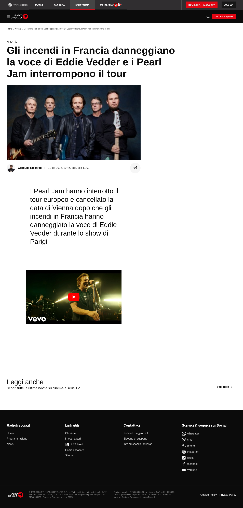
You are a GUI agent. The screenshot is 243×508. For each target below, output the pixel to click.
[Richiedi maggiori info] (136, 433)
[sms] (187, 440)
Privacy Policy (227, 494)
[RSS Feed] (74, 444)
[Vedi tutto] (225, 387)
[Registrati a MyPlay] (202, 5)
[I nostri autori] (73, 438)
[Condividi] (135, 168)
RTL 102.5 (39, 5)
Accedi (229, 4)
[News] (10, 444)
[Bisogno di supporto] (135, 438)
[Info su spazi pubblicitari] (138, 444)
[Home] (19, 16)
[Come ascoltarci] (75, 450)
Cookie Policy (208, 494)
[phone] (188, 446)
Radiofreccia (82, 5)
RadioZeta (59, 5)
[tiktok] (188, 458)
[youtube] (189, 470)
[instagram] (190, 452)
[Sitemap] (70, 455)
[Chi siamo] (71, 433)
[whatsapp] (190, 434)
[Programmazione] (17, 438)
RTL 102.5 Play (111, 5)
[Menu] (8, 16)
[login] (224, 16)
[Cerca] (208, 16)
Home (9, 29)
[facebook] (190, 464)
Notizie (18, 29)
